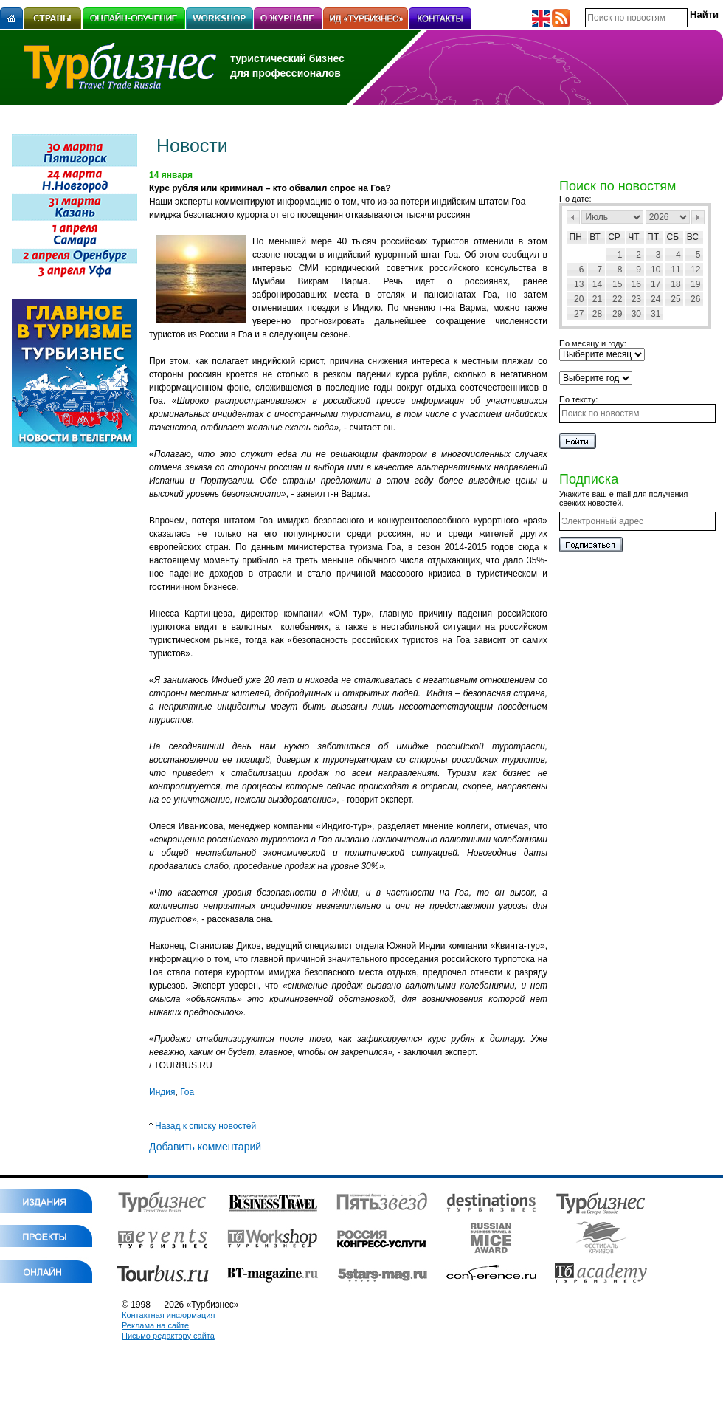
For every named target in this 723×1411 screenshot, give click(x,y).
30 (636, 314)
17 (655, 284)
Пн (576, 237)
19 (695, 284)
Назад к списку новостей (202, 1126)
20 (579, 299)
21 (597, 299)
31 (655, 314)
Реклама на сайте (155, 1325)
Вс (693, 237)
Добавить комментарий (205, 1147)
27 (579, 314)
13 (579, 284)
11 (675, 269)
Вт (595, 237)
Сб (673, 237)
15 (617, 284)
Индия (162, 1092)
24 (655, 299)
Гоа (187, 1092)
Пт (653, 237)
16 (636, 284)
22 (617, 299)
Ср (614, 237)
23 (636, 299)
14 (597, 284)
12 (695, 269)
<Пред (573, 217)
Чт (633, 237)
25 (675, 299)
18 (675, 284)
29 (617, 314)
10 (655, 269)
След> (698, 217)
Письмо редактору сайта (168, 1335)
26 (695, 299)
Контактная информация (168, 1315)
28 (597, 314)
